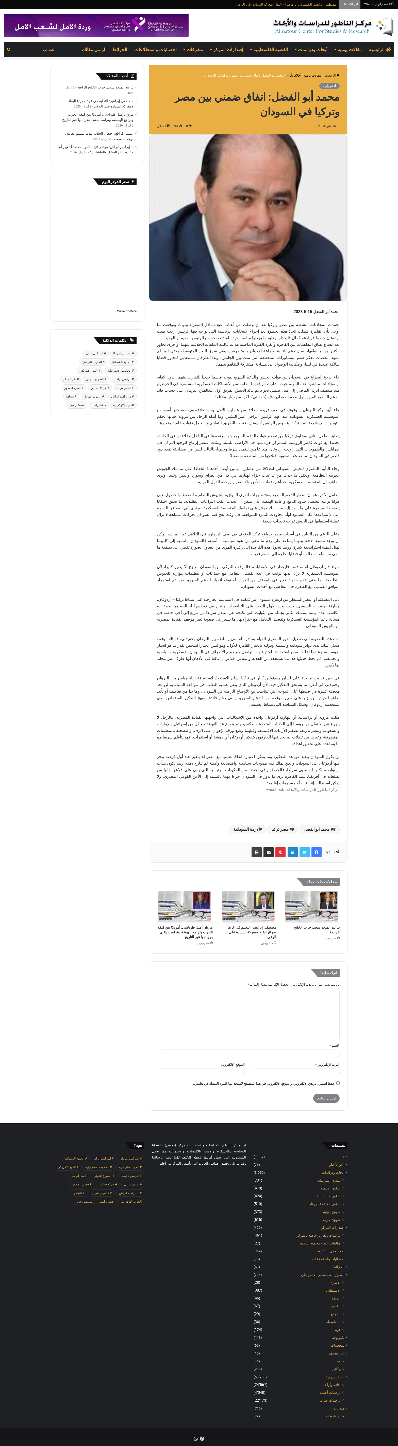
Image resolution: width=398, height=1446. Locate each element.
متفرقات (195, 49)
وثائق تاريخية (335, 1416)
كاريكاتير (338, 1369)
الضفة (336, 1298)
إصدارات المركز (228, 49)
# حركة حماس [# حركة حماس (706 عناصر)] (100, 388)
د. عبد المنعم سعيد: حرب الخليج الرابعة (105, 87)
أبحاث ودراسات (312, 49)
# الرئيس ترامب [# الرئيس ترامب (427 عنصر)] (123, 379)
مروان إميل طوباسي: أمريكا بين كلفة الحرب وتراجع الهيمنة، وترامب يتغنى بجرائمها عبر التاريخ (185, 932)
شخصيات (337, 1345)
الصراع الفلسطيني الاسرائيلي (322, 1275)
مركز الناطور (328, 789)
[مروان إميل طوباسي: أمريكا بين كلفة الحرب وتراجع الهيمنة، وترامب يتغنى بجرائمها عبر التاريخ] (185, 907)
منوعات (338, 1408)
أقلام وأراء (294, 75)
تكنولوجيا (337, 1337)
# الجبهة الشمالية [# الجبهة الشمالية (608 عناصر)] (123, 362)
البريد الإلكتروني (327, 1065)
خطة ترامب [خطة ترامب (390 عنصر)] (99, 405)
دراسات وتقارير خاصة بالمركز (318, 1235)
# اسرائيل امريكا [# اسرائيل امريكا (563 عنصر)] (123, 353)
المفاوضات (333, 1322)
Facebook (275, 789)
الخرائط (119, 49)
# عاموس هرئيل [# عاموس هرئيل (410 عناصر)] (94, 396)
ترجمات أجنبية (330, 1392)
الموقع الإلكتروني (232, 1065)
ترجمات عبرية (330, 1400)
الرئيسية (380, 49)
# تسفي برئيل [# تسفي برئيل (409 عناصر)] (125, 388)
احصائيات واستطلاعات (155, 49)
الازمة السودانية (247, 829)
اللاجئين (335, 1314)
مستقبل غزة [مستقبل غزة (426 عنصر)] (77, 405)
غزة (338, 1330)
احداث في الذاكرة (331, 1251)
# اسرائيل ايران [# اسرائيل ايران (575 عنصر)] (96, 353)
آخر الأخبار (336, 1165)
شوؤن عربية (331, 1220)
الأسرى (335, 1282)
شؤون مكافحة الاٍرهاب (324, 1204)
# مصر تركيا (281, 829)
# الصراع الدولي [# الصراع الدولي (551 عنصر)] (96, 379)
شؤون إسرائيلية (329, 1180)
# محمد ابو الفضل (318, 829)
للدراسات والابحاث (300, 789)
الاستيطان (333, 1290)
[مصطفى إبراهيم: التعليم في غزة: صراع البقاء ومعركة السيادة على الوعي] (248, 907)
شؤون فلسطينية (329, 1196)
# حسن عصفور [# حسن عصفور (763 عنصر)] (74, 388)
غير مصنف (336, 1353)
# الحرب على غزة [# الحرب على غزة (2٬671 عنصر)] (93, 362)
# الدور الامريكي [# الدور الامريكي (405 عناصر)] (89, 370)
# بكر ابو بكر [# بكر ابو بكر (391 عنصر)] (71, 379)
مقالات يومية (349, 49)
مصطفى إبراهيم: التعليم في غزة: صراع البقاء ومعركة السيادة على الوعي (286, 4)
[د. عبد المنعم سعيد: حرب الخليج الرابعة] (312, 907)
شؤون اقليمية (330, 1188)
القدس (336, 1306)
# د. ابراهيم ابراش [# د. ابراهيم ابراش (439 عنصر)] (122, 396)
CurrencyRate (127, 311)
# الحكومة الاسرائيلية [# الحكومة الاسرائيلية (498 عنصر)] (120, 370)
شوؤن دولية (332, 1212)
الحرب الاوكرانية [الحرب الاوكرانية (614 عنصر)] (123, 405)
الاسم (334, 1045)
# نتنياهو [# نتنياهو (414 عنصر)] (71, 396)
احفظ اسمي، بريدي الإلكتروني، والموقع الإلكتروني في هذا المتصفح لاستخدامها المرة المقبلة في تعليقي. (264, 1084)
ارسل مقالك (93, 49)
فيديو (340, 1361)
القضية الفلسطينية (270, 49)
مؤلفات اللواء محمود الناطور (320, 1243)
